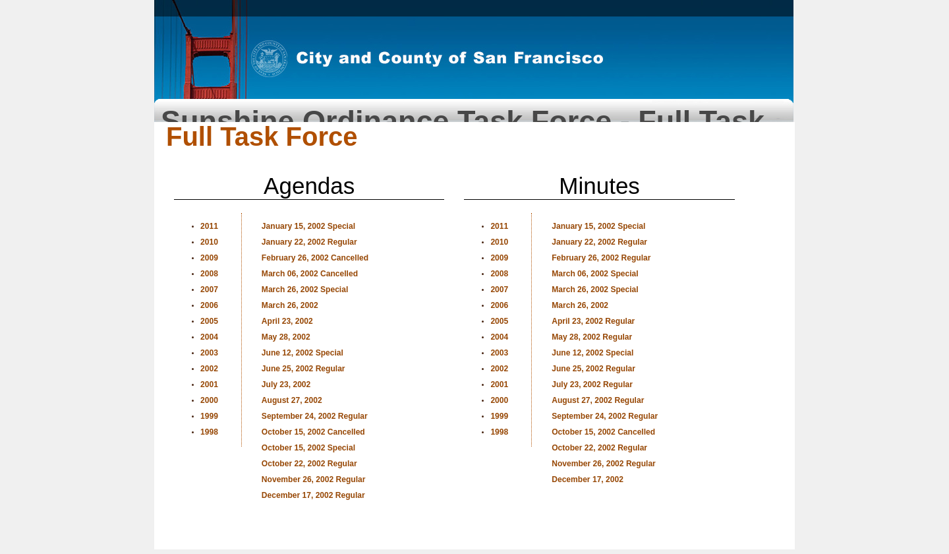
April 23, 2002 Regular (593, 321)
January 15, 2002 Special (308, 226)
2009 (209, 257)
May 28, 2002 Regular (592, 337)
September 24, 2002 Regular (315, 416)
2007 (209, 289)
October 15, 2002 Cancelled (313, 432)
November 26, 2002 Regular (314, 479)
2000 (209, 400)
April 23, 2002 (287, 321)
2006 (209, 305)
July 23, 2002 (286, 384)
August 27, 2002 (292, 400)
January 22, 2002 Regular (309, 242)
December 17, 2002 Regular (313, 495)
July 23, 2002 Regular (592, 384)
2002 (209, 368)
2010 (209, 242)
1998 (209, 432)
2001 (209, 384)
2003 (209, 352)
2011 (209, 226)
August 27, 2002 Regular (598, 400)
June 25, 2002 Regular (303, 368)
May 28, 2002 (286, 337)
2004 (209, 337)
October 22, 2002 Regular (309, 463)
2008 (209, 273)
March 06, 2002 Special (595, 273)
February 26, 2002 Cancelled (315, 257)
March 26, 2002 (290, 305)
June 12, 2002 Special (302, 352)
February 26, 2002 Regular (601, 257)
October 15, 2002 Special (308, 447)
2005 (209, 321)
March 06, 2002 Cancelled (310, 273)
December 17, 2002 (587, 479)
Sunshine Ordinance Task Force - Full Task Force (462, 115)
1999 (209, 416)
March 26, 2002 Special (305, 289)
